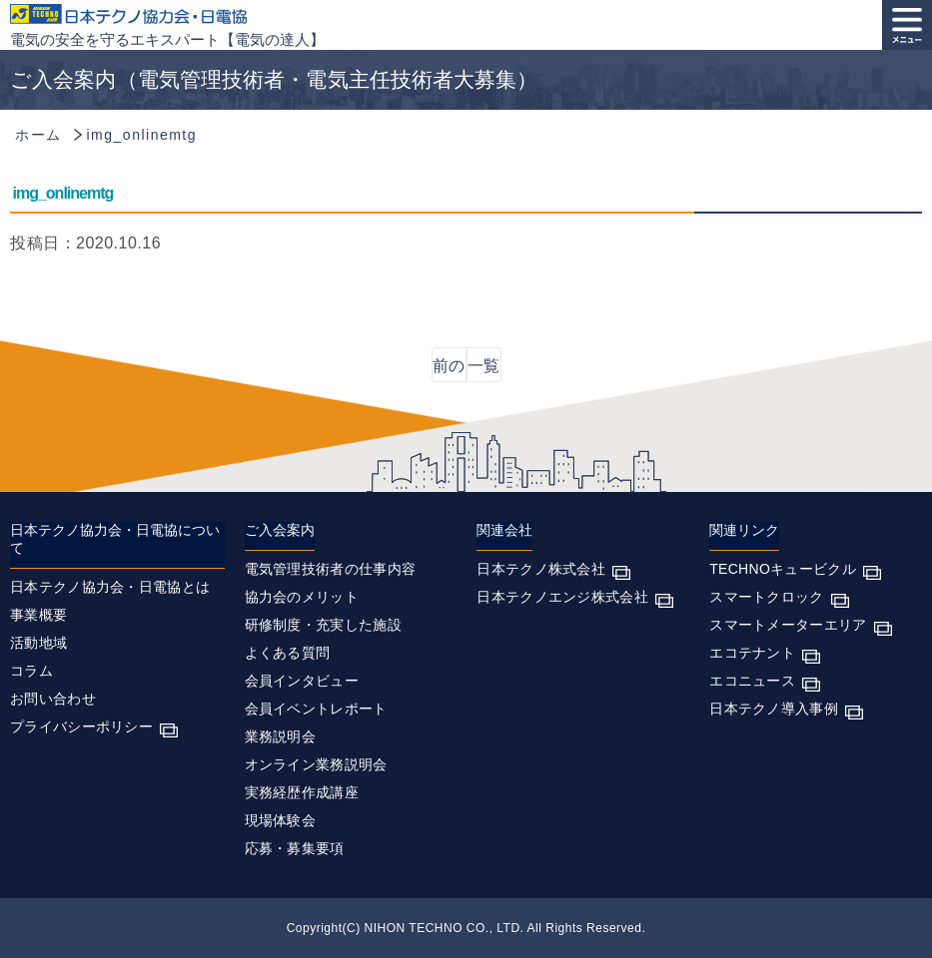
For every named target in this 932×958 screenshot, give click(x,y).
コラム (31, 671)
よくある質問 (288, 653)
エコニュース (752, 681)
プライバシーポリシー (81, 726)
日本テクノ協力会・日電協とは (110, 587)
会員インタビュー (302, 681)
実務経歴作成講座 (302, 792)
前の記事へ (449, 369)
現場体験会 (281, 820)
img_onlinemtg (63, 193)
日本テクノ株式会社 (540, 569)
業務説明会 (281, 736)
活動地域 (38, 643)
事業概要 (38, 615)
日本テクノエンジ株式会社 (562, 597)
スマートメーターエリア (787, 625)
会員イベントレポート (316, 709)
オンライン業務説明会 (316, 764)
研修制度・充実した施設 (323, 625)
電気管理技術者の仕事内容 (331, 569)
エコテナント (752, 653)
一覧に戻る (483, 369)
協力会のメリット (302, 597)
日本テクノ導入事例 (773, 709)
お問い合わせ (53, 699)
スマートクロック (766, 597)
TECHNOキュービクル (782, 569)
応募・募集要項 (295, 848)
